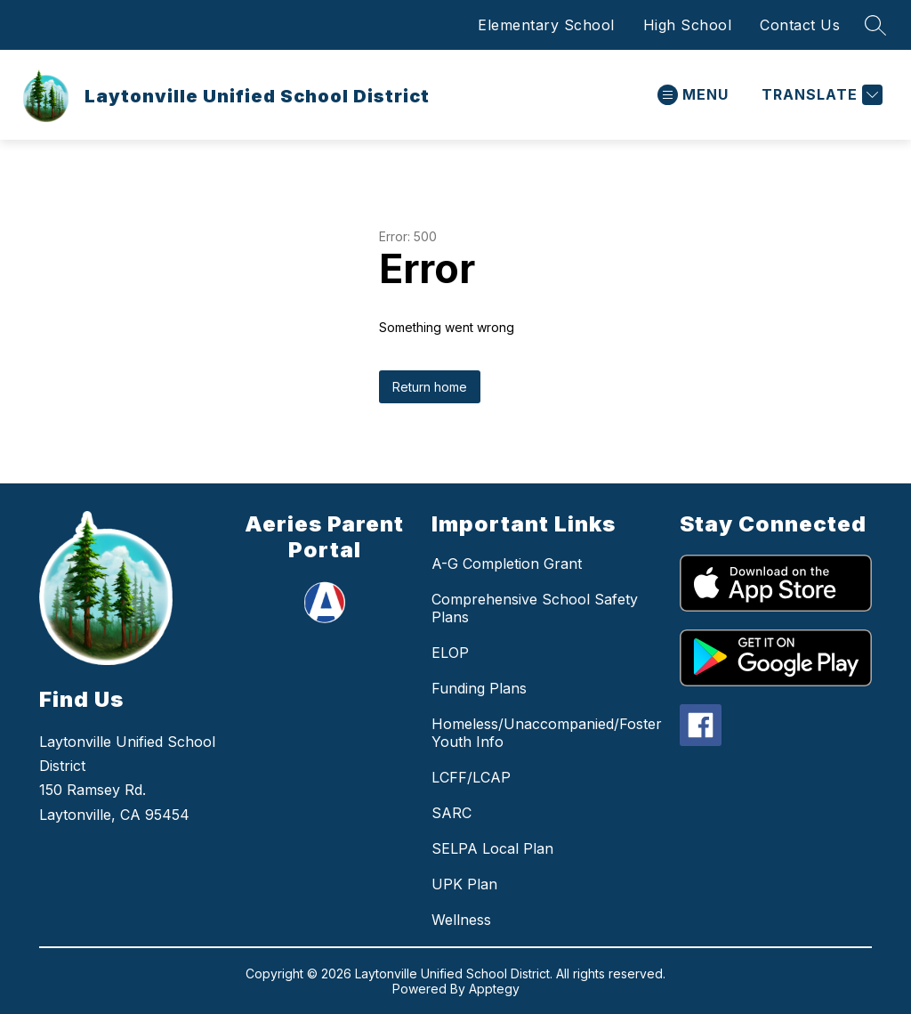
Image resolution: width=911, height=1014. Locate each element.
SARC (451, 813)
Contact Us (800, 25)
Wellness (461, 920)
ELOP (450, 652)
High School (687, 25)
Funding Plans (479, 688)
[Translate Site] (820, 95)
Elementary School (546, 25)
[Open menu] (693, 95)
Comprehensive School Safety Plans (534, 608)
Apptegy (494, 988)
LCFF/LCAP (471, 777)
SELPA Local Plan (492, 848)
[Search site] (875, 25)
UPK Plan (464, 884)
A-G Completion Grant (506, 563)
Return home (429, 386)
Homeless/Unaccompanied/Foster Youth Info (546, 732)
